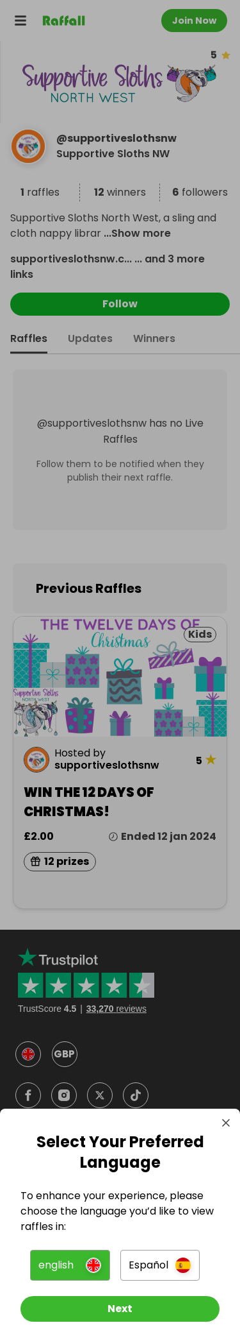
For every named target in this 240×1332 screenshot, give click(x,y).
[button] (69, 1265)
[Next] (120, 1309)
